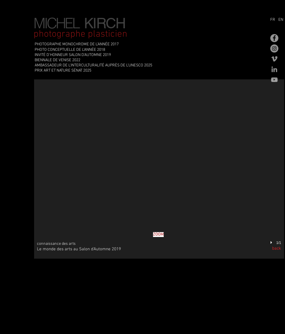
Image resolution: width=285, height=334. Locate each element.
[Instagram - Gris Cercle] (274, 48)
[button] (159, 169)
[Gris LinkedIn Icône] (274, 69)
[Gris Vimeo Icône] (274, 59)
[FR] (273, 20)
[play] (272, 243)
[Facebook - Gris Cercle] (274, 38)
